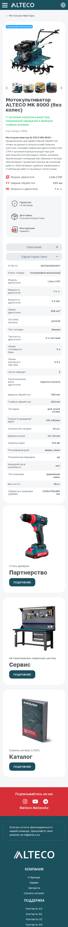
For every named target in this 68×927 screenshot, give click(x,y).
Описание (34, 247)
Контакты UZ (34, 919)
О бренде (34, 877)
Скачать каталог (34, 893)
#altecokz (41, 808)
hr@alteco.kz (32, 834)
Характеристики (34, 257)
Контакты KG (34, 924)
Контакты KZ (34, 908)
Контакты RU (34, 914)
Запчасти (34, 887)
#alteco (26, 808)
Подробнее (22, 582)
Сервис (34, 882)
